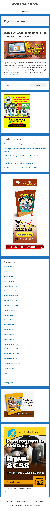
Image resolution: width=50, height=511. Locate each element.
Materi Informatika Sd (10, 286)
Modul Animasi (8, 329)
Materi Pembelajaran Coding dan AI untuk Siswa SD (20, 144)
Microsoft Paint (9, 315)
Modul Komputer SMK (11, 349)
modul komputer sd (10, 339)
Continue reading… (14, 74)
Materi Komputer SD (10, 291)
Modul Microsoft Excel (11, 358)
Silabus (6, 373)
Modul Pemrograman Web (12, 363)
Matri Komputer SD (10, 310)
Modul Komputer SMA (11, 344)
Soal (5, 378)
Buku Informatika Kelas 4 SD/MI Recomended (18, 163)
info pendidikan (8, 276)
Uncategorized (8, 383)
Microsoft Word (9, 325)
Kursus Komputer (9, 281)
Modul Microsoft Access (12, 354)
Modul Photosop (9, 368)
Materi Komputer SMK (11, 300)
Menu (25, 11)
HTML (6, 272)
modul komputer (9, 334)
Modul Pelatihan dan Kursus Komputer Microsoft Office (21, 168)
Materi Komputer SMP (11, 305)
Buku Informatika (9, 267)
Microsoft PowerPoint (11, 320)
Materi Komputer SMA (11, 296)
